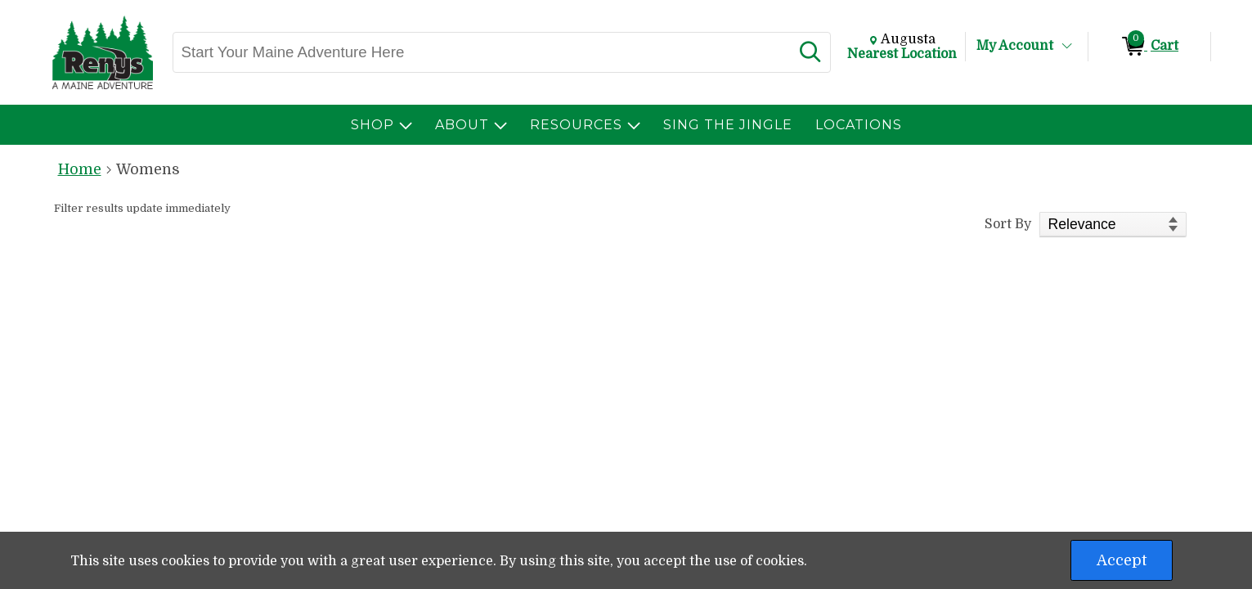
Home (79, 169)
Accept (1122, 560)
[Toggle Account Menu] (1066, 46)
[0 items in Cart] (1149, 46)
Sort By (1008, 224)
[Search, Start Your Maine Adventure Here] (482, 52)
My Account (1014, 45)
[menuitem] (381, 125)
